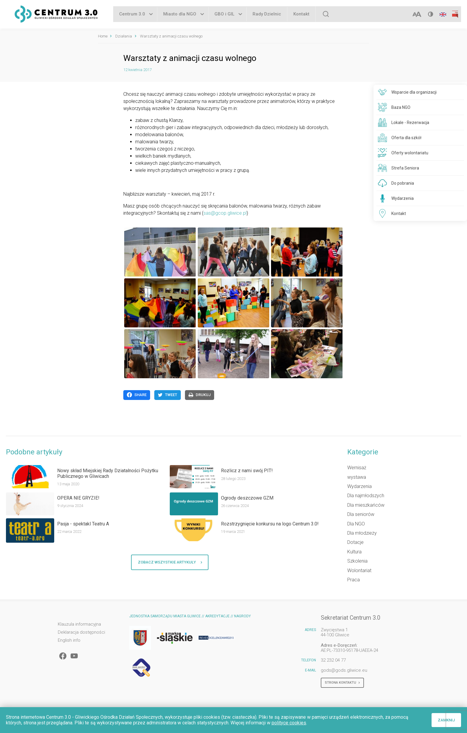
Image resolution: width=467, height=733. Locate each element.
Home (103, 36)
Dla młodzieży (362, 533)
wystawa (356, 477)
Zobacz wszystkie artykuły (170, 562)
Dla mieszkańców (366, 505)
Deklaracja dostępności (81, 632)
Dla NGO (356, 524)
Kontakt (301, 14)
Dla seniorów (360, 514)
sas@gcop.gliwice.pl (225, 213)
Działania (123, 36)
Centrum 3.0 (132, 14)
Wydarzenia (359, 486)
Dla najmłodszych (365, 495)
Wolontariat (359, 570)
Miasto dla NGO (179, 14)
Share (137, 395)
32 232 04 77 (333, 660)
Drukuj (200, 395)
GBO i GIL (224, 14)
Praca (353, 580)
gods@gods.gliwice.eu (344, 670)
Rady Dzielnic (267, 14)
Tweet (167, 395)
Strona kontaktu (342, 683)
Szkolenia (357, 561)
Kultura (354, 552)
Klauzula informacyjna (79, 624)
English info (69, 640)
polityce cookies (289, 723)
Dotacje (355, 542)
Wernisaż (356, 467)
